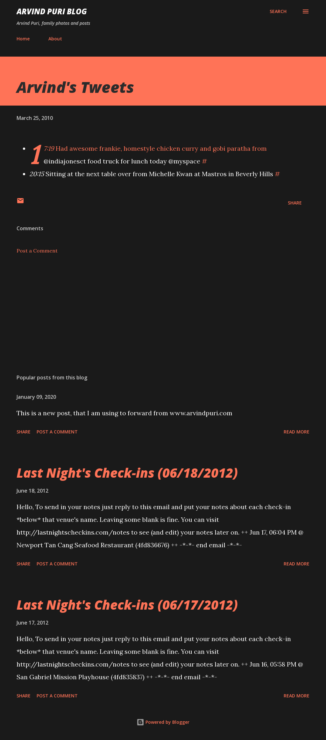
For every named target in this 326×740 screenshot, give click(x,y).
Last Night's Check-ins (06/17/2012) (127, 604)
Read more (296, 432)
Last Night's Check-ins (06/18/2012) (127, 472)
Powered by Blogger (163, 722)
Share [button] (295, 203)
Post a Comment (37, 250)
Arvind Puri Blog (52, 11)
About (55, 39)
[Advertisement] (163, 319)
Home (23, 39)
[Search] (278, 11)
